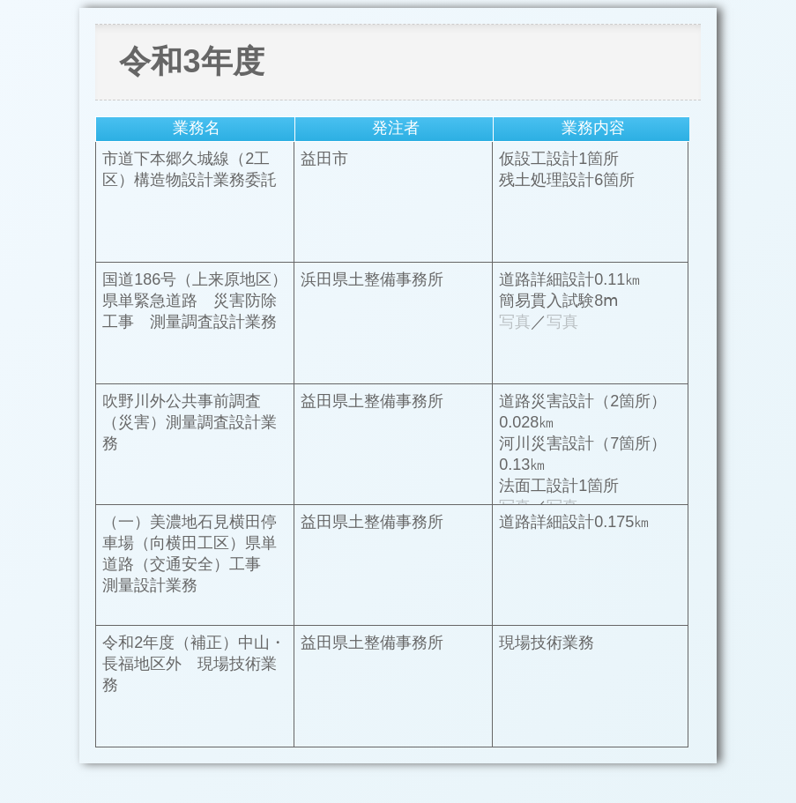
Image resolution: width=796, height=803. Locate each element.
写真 (515, 322)
